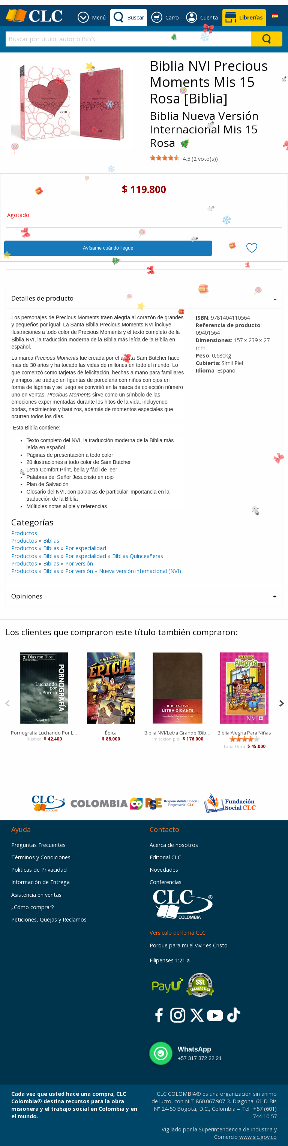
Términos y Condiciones (40, 857)
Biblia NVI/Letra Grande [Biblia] (177, 732)
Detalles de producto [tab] (42, 298)
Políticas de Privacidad (39, 869)
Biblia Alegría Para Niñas (244, 732)
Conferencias (166, 882)
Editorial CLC (165, 857)
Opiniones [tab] (26, 596)
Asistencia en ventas (36, 894)
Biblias (51, 540)
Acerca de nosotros (174, 844)
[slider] (165, 158)
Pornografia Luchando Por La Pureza (44, 732)
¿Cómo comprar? (32, 907)
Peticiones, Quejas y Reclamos (49, 919)
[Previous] (7, 702)
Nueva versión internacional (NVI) (140, 570)
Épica (111, 732)
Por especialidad (85, 548)
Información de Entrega (40, 882)
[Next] (281, 702)
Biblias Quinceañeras (137, 556)
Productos (24, 533)
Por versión (79, 563)
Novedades (164, 869)
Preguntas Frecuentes (38, 844)
